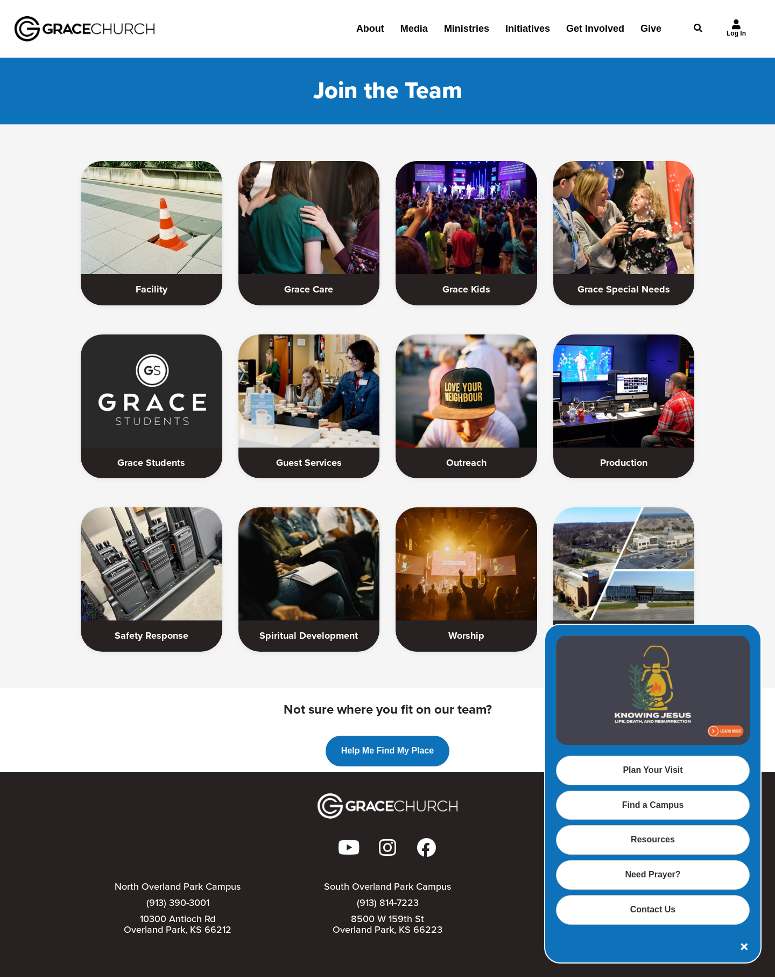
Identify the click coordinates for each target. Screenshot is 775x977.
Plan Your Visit (652, 769)
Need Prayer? (652, 874)
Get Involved (595, 32)
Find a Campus (653, 804)
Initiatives (527, 32)
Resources (653, 839)
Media (414, 32)
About (370, 32)
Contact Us (652, 909)
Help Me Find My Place (387, 750)
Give (650, 32)
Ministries (466, 32)
